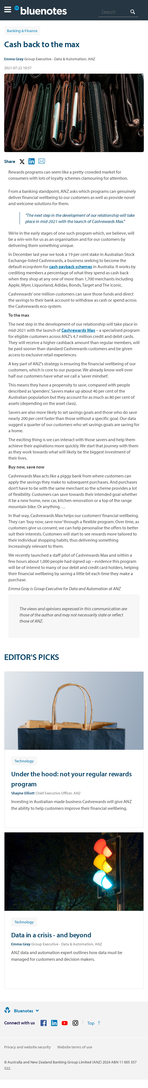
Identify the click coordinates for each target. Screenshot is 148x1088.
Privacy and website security (27, 1046)
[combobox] (118, 11)
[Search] (118, 11)
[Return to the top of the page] (94, 1023)
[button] (7, 10)
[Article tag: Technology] (24, 760)
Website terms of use (74, 1046)
